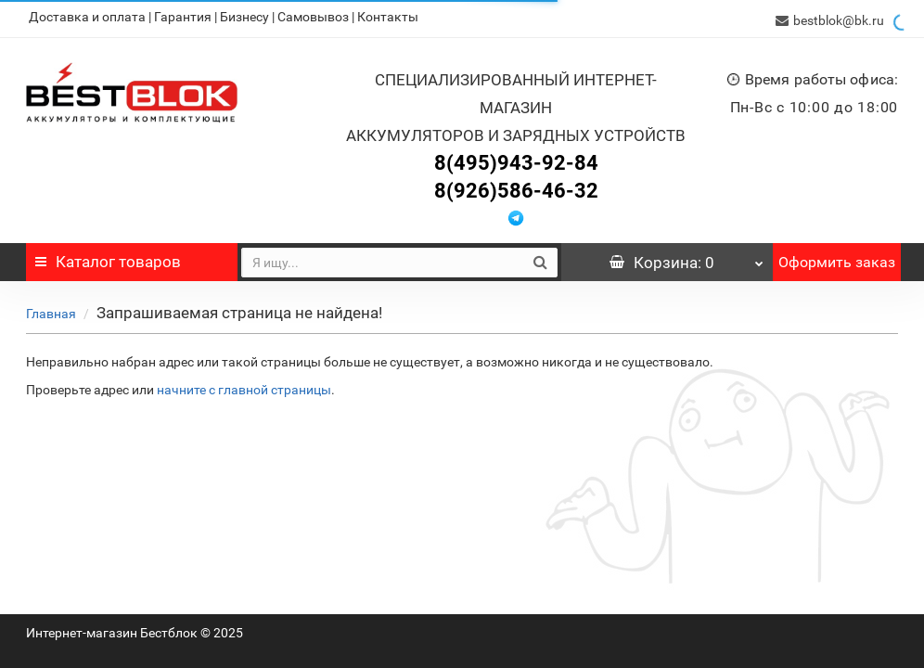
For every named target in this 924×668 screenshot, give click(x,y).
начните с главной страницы (244, 386)
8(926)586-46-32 (516, 187)
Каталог (108, 258)
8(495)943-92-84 (516, 159)
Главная (51, 309)
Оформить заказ (836, 258)
